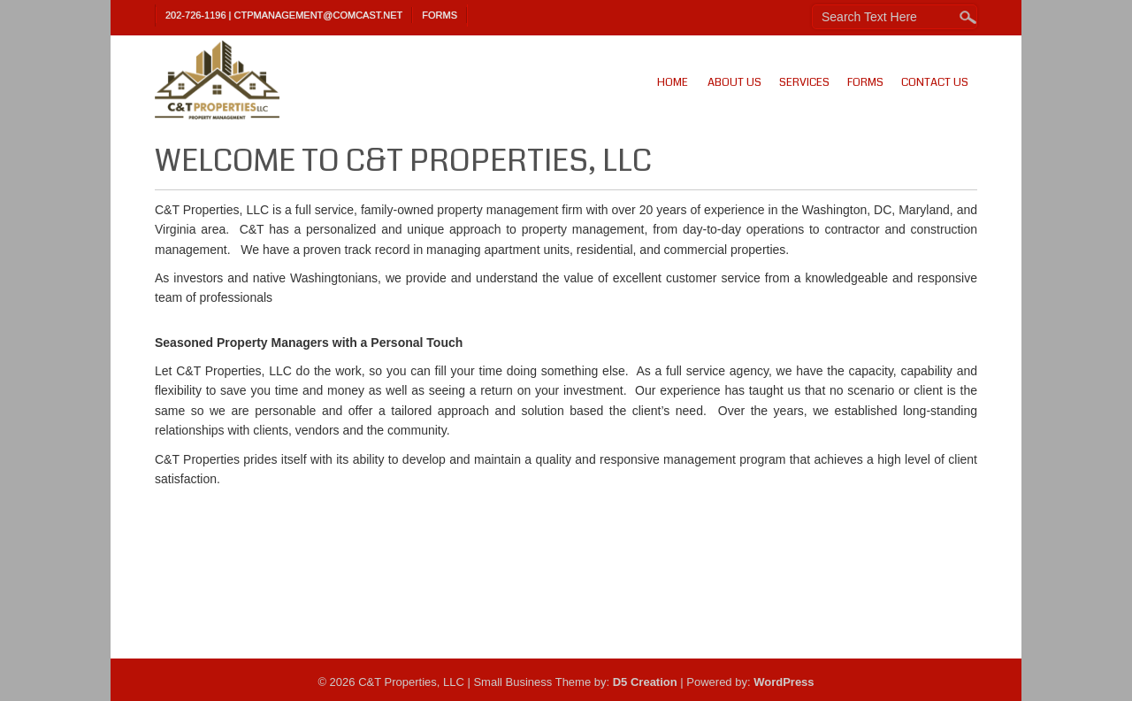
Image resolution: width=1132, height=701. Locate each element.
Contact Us (934, 82)
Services (804, 82)
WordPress (783, 682)
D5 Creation (645, 682)
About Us (734, 82)
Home (672, 82)
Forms (439, 15)
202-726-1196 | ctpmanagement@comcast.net (283, 15)
